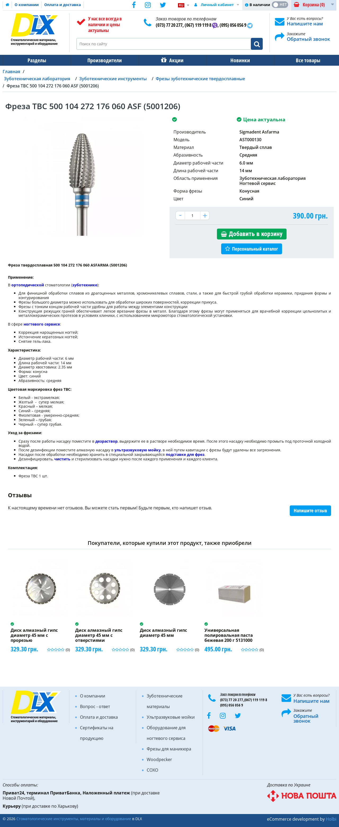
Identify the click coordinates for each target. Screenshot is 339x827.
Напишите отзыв (310, 510)
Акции (174, 60)
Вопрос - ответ (95, 706)
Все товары (303, 60)
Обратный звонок (308, 39)
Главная (11, 71)
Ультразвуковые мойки (171, 717)
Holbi (331, 819)
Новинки (236, 60)
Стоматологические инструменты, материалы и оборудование (73, 818)
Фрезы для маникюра (169, 749)
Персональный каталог (255, 249)
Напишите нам (305, 23)
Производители (103, 60)
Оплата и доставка (62, 4)
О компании (27, 4)
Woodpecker (159, 759)
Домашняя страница (7, 5)
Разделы (36, 60)
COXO (152, 770)
